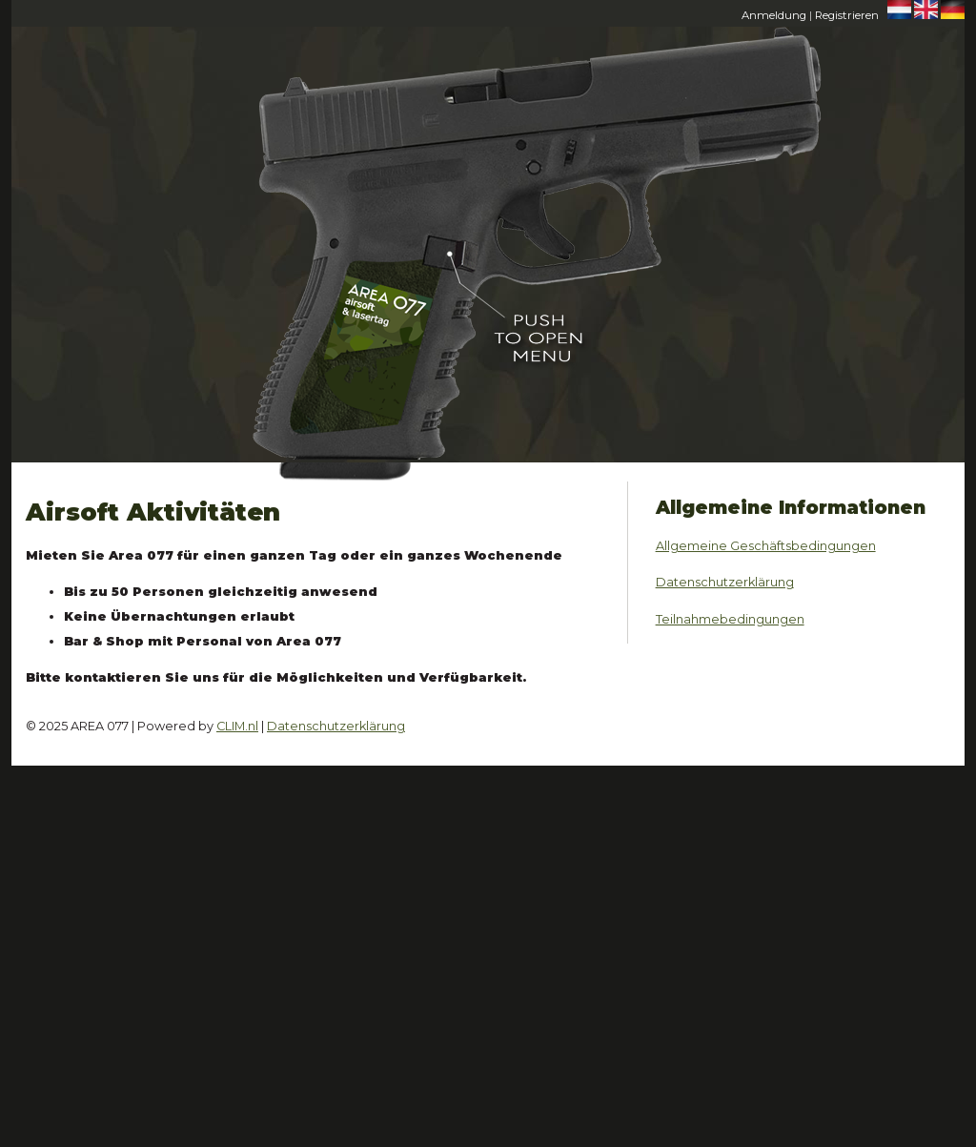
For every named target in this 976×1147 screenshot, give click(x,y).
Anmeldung (774, 15)
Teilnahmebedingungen (730, 619)
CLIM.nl (237, 726)
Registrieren (847, 15)
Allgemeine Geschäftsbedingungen (766, 546)
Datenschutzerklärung (725, 582)
